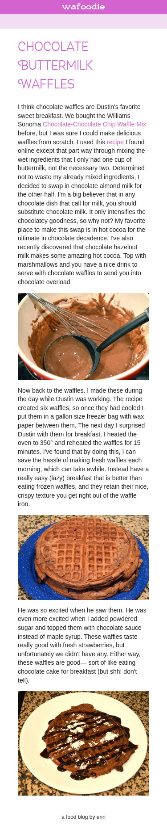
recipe (115, 142)
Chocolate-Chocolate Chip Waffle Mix (94, 124)
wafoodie (83, 7)
